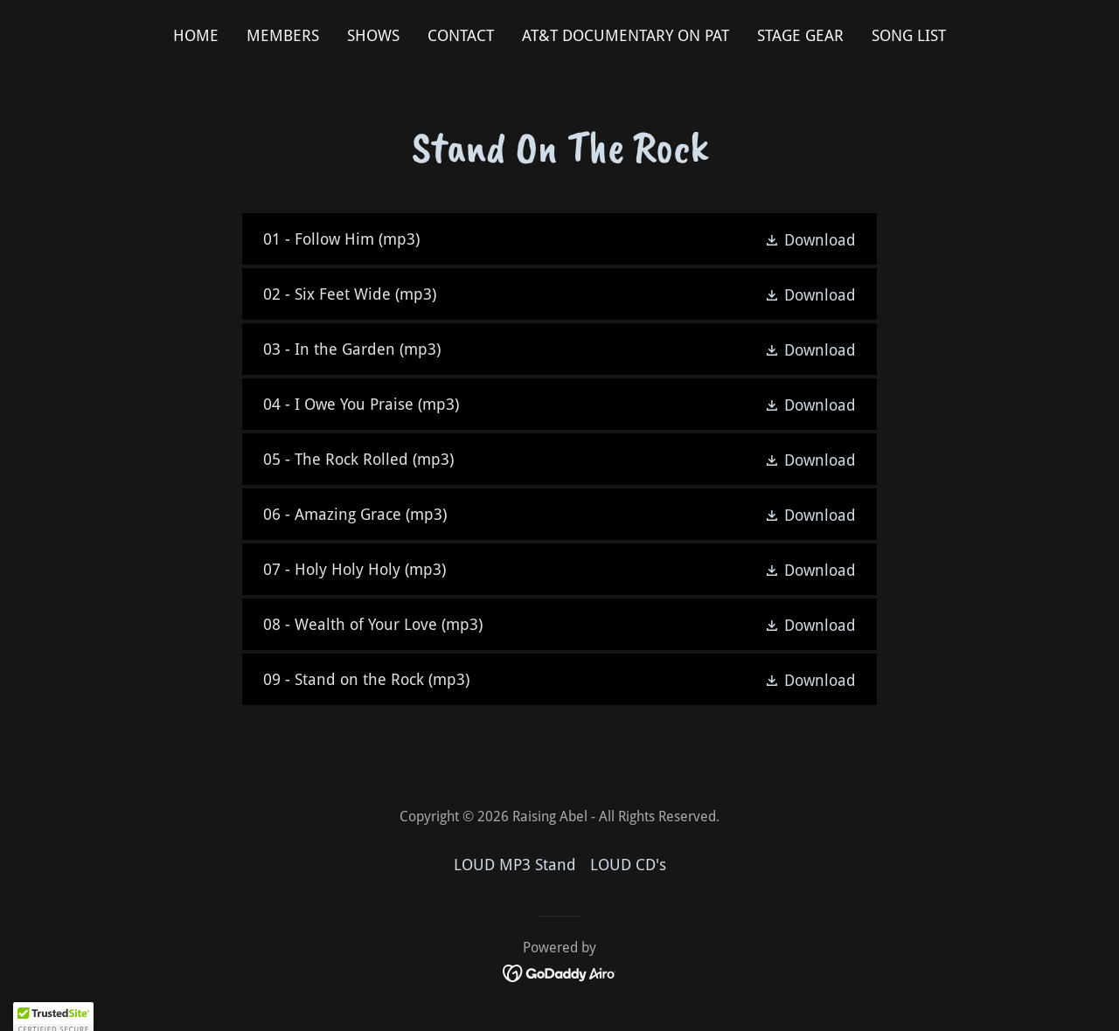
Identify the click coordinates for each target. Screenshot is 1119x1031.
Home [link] (196, 35)
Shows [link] (373, 35)
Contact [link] (460, 35)
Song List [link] (909, 35)
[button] (810, 240)
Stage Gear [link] (800, 35)
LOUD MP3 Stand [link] (515, 864)
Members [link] (283, 35)
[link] (559, 239)
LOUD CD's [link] (628, 864)
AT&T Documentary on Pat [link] (625, 35)
